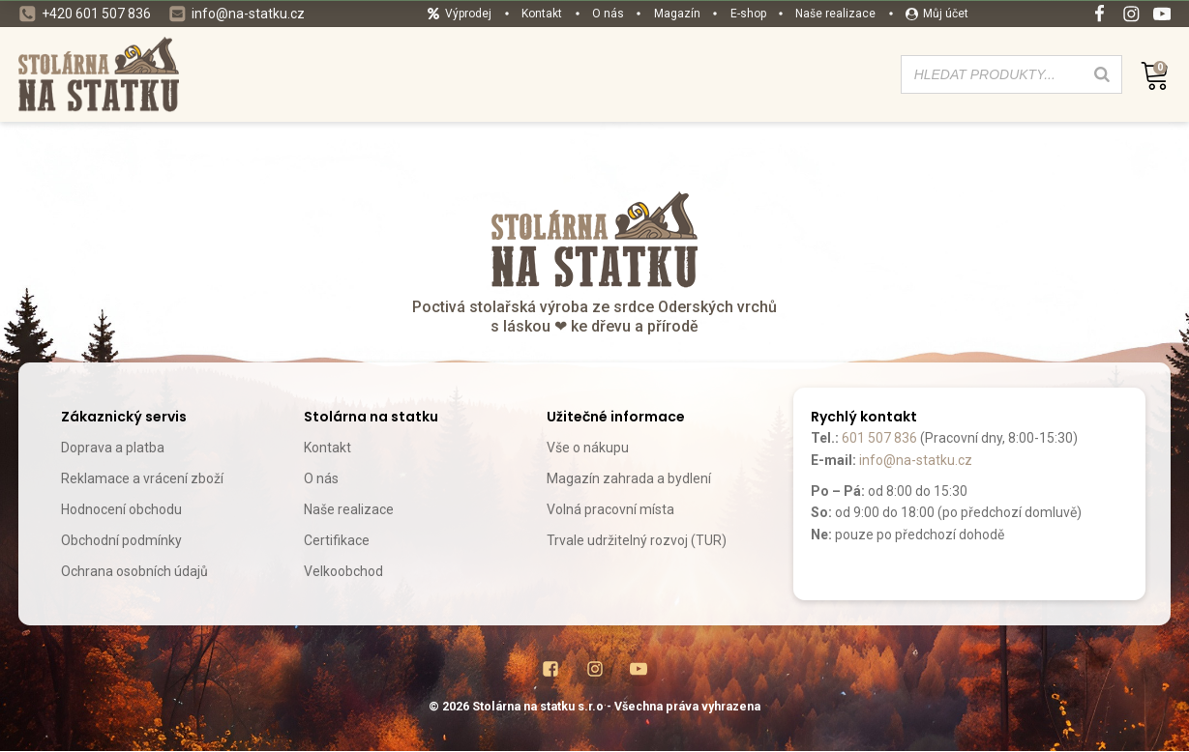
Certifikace (337, 540)
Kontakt (327, 447)
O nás (321, 478)
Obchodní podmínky (121, 540)
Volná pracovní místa (610, 509)
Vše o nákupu (588, 447)
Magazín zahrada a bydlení (629, 478)
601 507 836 (879, 438)
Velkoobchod (343, 571)
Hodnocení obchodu (121, 509)
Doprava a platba (112, 447)
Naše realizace (349, 509)
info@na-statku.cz (915, 460)
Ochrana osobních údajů (134, 571)
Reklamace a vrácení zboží (142, 478)
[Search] (1102, 74)
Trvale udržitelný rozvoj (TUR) (637, 540)
